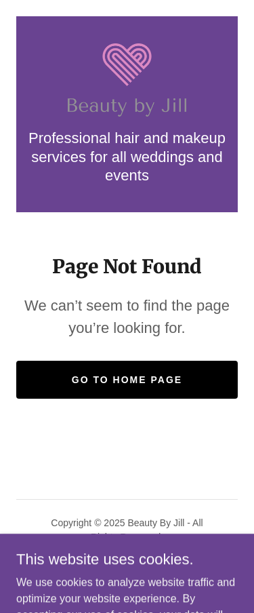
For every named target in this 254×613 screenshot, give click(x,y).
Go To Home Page (127, 379)
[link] (127, 80)
